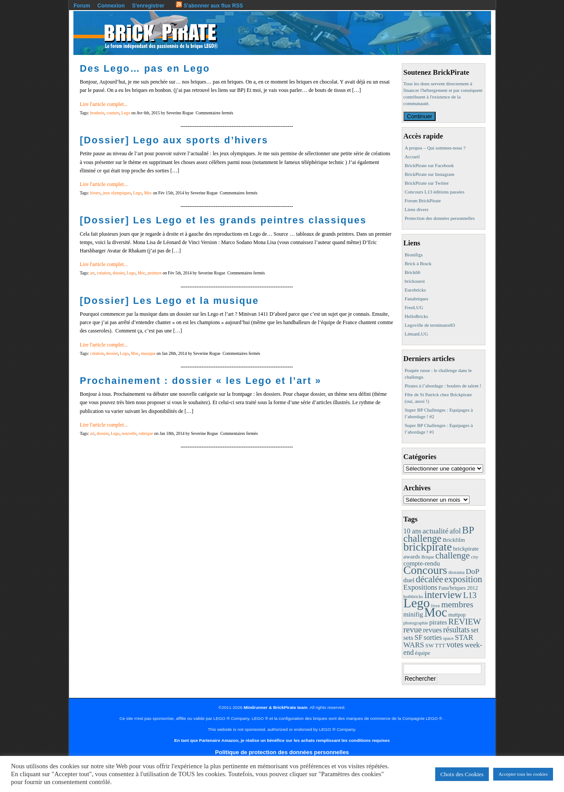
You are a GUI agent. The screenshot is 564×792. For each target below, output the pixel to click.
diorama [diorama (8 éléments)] (456, 572)
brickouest (415, 281)
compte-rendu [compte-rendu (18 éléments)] (422, 563)
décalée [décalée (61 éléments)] (429, 579)
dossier (118, 272)
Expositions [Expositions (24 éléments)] (420, 587)
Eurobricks (415, 289)
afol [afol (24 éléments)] (455, 531)
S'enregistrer (148, 6)
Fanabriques (417, 298)
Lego (125, 112)
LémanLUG (416, 333)
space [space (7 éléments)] (448, 638)
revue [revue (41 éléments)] (413, 629)
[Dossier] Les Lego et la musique (169, 300)
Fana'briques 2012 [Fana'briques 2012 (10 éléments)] (458, 588)
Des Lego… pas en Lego (145, 68)
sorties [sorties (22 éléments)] (433, 637)
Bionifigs (414, 254)
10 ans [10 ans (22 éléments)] (413, 531)
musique (148, 353)
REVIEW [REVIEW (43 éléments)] (464, 621)
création (103, 272)
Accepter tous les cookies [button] (523, 774)
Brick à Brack (418, 263)
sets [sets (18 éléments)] (408, 637)
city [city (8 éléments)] (474, 556)
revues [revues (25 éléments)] (432, 630)
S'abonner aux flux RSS (209, 6)
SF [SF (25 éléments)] (418, 637)
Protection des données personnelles (440, 218)
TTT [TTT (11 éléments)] (440, 645)
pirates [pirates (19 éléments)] (438, 622)
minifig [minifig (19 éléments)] (413, 614)
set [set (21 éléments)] (474, 630)
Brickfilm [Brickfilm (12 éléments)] (454, 540)
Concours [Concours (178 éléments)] (426, 570)
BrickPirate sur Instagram (430, 174)
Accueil (412, 156)
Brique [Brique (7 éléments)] (427, 557)
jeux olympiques (116, 192)
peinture (155, 272)
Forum (82, 6)
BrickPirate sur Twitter (427, 183)
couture (112, 112)
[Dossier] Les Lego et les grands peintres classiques (223, 220)
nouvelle (129, 433)
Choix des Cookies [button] (462, 774)
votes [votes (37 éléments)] (454, 644)
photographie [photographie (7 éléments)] (416, 622)
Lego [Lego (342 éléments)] (417, 603)
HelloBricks (416, 316)
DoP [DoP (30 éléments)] (472, 571)
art (92, 272)
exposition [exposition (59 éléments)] (463, 579)
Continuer (420, 116)
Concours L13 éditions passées (435, 191)
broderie (97, 112)
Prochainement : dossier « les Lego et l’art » (201, 380)
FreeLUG (414, 307)
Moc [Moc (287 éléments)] (435, 612)
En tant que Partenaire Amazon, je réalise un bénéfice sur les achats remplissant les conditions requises (281, 740)
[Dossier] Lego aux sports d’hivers (174, 140)
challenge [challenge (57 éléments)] (452, 555)
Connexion (111, 6)
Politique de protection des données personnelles (282, 752)
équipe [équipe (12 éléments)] (422, 653)
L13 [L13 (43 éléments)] (470, 595)
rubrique (145, 433)
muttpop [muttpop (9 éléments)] (457, 615)
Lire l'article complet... (104, 104)
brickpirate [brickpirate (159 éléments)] (428, 546)
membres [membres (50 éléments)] (457, 604)
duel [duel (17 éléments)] (409, 580)
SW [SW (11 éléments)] (430, 645)
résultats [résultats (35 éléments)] (456, 629)
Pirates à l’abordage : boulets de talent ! (443, 385)
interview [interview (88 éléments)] (443, 594)
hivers (95, 192)
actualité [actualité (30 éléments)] (435, 531)
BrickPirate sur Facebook (429, 165)
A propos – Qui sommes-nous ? (435, 147)
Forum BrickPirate (423, 200)
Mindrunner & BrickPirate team (275, 707)
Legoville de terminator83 (430, 325)
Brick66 (412, 272)
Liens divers (417, 209)
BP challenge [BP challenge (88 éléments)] (439, 534)
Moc (148, 192)
